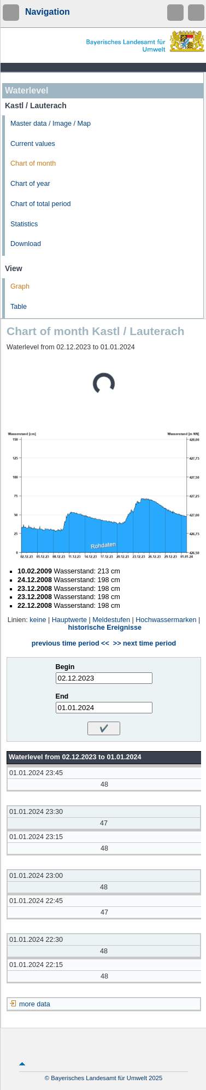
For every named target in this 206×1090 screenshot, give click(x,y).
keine (38, 620)
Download (25, 244)
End (62, 696)
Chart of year (30, 183)
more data (34, 1004)
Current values (32, 144)
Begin (65, 667)
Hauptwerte (69, 620)
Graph (20, 286)
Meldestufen (111, 620)
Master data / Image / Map (50, 123)
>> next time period (144, 643)
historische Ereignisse (105, 627)
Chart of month (33, 163)
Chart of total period (40, 204)
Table (18, 306)
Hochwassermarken (166, 620)
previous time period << (70, 643)
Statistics (24, 224)
